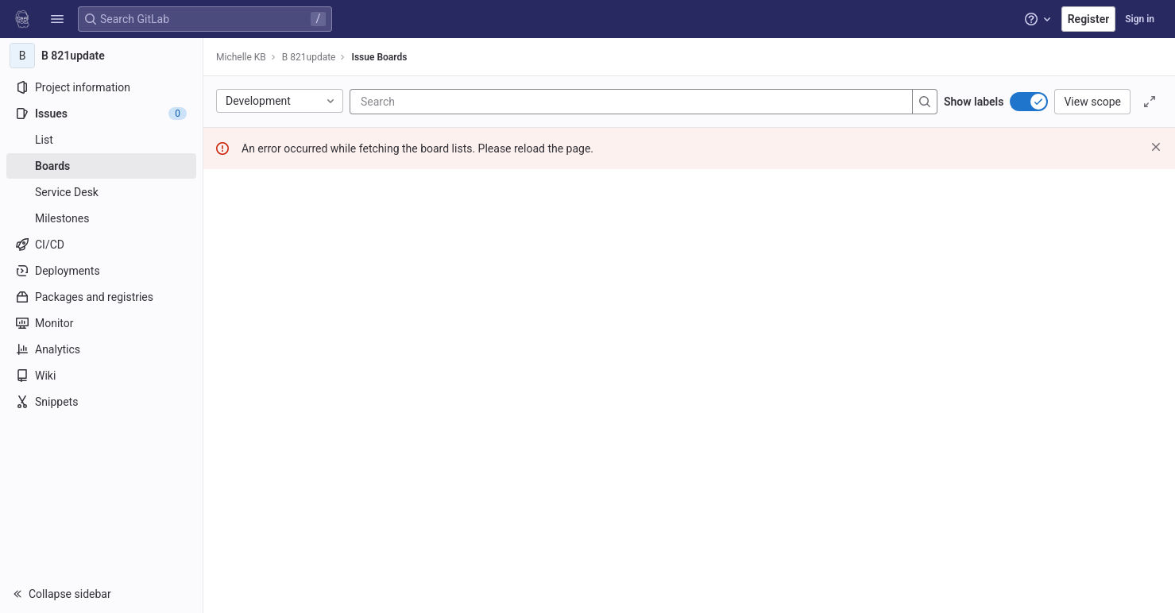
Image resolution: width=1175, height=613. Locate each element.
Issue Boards (379, 57)
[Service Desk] (101, 192)
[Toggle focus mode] (1149, 101)
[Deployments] (101, 270)
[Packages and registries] (101, 297)
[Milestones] (101, 218)
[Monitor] (101, 323)
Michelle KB (241, 57)
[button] (57, 19)
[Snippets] (101, 401)
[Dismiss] (1155, 146)
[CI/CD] (101, 244)
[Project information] (101, 87)
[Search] (456, 101)
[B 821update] (101, 55)
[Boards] (101, 166)
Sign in (1139, 19)
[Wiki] (101, 375)
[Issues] (101, 113)
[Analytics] (101, 349)
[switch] (1029, 101)
